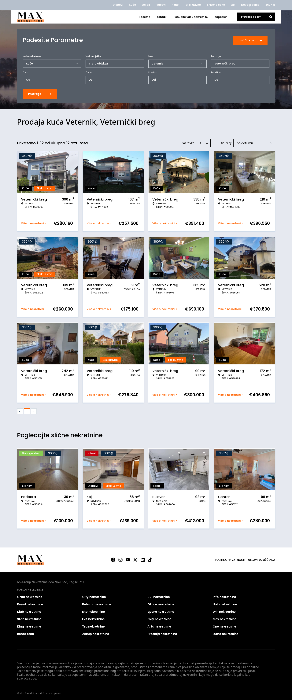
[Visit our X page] (135, 559)
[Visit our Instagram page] (120, 559)
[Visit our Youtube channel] (128, 559)
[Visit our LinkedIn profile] (142, 559)
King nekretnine (29, 626)
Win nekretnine (224, 611)
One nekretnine (224, 626)
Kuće (132, 5)
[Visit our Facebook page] (113, 559)
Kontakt (162, 17)
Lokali (146, 5)
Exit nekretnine (93, 618)
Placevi (160, 5)
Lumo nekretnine (225, 633)
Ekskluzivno (193, 5)
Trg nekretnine (93, 626)
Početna (144, 17)
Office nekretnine (160, 603)
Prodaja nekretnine (162, 633)
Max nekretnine (224, 618)
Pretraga (40, 93)
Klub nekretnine (29, 611)
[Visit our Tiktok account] (150, 559)
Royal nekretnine (30, 603)
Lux (233, 5)
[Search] (270, 17)
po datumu (245, 142)
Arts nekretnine (159, 626)
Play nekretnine (159, 618)
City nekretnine (94, 596)
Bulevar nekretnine (96, 603)
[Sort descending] (207, 142)
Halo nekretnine (225, 603)
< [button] (20, 410)
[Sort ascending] (200, 142)
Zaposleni (221, 17)
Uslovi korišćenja (261, 559)
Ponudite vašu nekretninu (191, 17)
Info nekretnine (224, 596)
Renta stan (25, 633)
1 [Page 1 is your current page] (26, 410)
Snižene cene (216, 5)
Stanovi (118, 5)
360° (270, 5)
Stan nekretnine (29, 618)
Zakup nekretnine (95, 633)
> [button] (34, 410)
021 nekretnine (158, 596)
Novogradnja (250, 5)
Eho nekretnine (93, 611)
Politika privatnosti (230, 559)
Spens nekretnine (160, 611)
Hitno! (175, 5)
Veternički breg (224, 63)
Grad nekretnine (29, 596)
